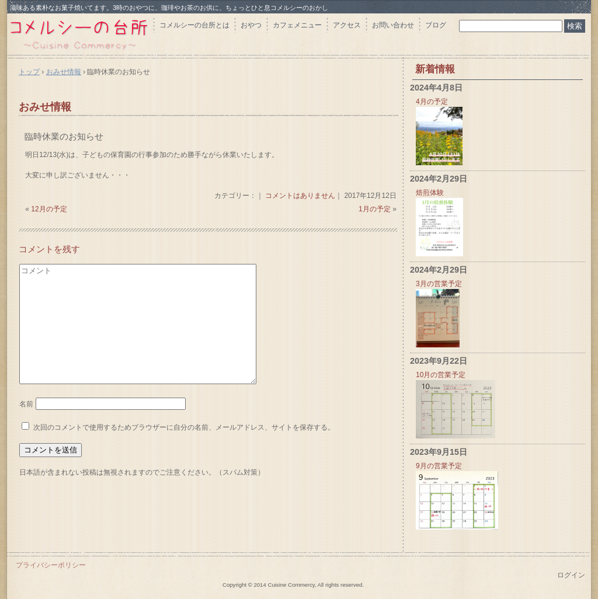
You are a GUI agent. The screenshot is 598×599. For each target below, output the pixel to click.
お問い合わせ (393, 25)
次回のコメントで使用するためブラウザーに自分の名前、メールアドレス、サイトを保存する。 (184, 427)
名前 (26, 404)
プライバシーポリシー (51, 565)
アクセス (347, 25)
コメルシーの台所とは (194, 25)
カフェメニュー (297, 25)
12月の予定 (49, 209)
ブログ (435, 25)
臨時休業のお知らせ (64, 136)
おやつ (251, 25)
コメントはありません (300, 195)
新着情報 (435, 69)
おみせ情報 (45, 107)
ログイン (571, 575)
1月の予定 (375, 209)
